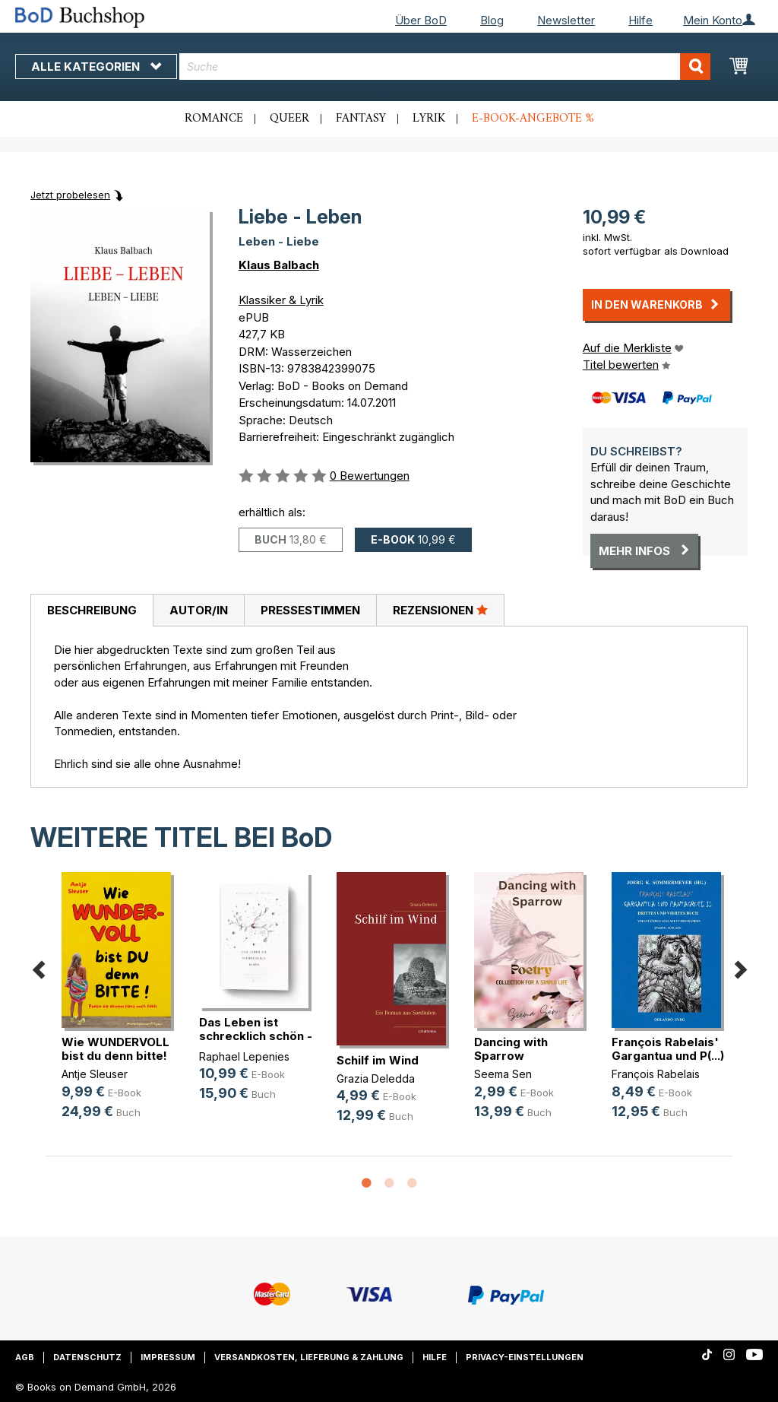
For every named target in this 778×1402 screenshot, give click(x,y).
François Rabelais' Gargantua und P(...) (668, 1049)
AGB (24, 1357)
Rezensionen (440, 609)
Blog (492, 20)
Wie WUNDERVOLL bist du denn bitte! (115, 1049)
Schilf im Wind (378, 1060)
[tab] (91, 610)
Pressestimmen (310, 610)
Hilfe (640, 20)
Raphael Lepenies (244, 1056)
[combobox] (444, 66)
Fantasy (361, 118)
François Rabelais (656, 1073)
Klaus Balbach (279, 265)
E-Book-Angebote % (533, 118)
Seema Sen (503, 1073)
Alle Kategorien (96, 66)
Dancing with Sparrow (511, 1049)
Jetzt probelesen (70, 195)
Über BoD (421, 20)
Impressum (168, 1357)
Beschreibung (92, 610)
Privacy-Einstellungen (525, 1357)
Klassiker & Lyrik (281, 300)
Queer (289, 118)
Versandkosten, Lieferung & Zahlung (308, 1357)
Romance (214, 118)
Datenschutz (87, 1357)
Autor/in (198, 610)
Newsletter (566, 20)
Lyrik (429, 118)
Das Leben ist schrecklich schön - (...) (255, 1036)
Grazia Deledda (376, 1078)
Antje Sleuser (95, 1073)
